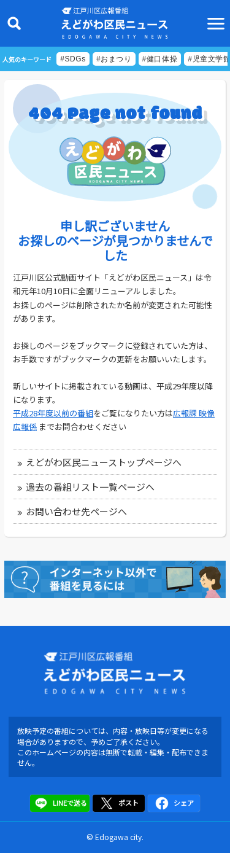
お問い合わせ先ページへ (76, 511)
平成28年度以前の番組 (53, 413)
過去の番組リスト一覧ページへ (90, 486)
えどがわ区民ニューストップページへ (104, 462)
